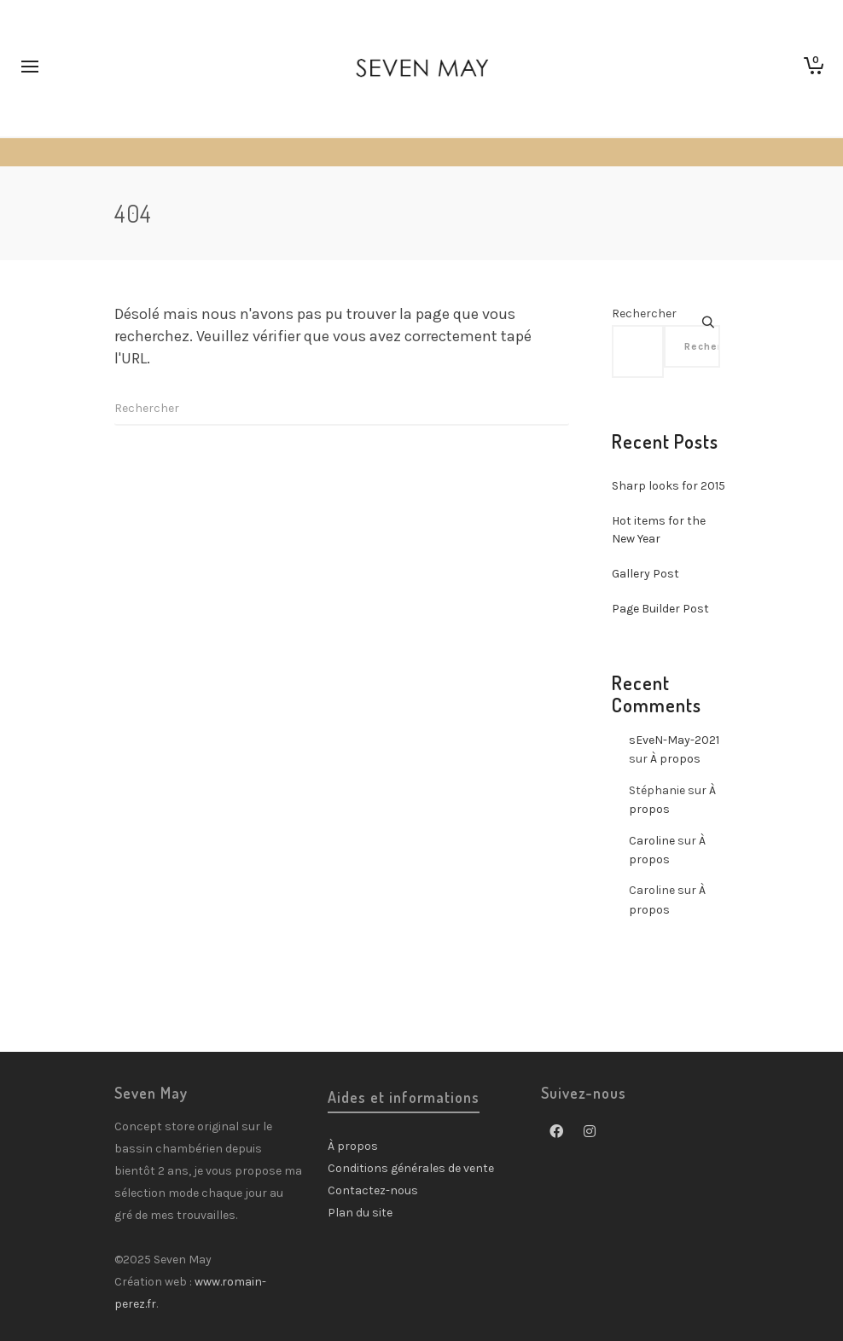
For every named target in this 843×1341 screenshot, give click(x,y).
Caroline (652, 840)
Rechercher (644, 313)
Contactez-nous (373, 1190)
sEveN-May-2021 (674, 740)
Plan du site (360, 1212)
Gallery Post (645, 573)
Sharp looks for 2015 (668, 486)
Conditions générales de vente (411, 1168)
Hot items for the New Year (659, 530)
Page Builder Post (660, 608)
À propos (675, 759)
